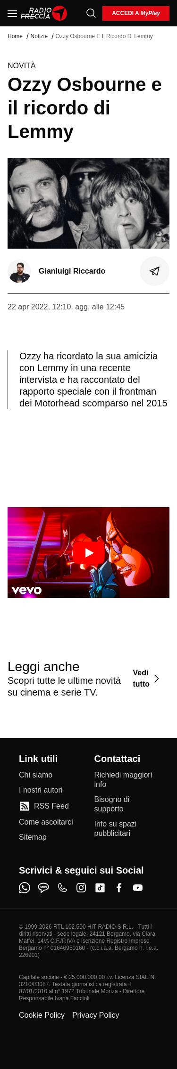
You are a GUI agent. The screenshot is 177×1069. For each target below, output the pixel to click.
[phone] (62, 887)
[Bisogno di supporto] (126, 804)
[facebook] (119, 887)
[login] (135, 13)
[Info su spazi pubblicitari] (126, 828)
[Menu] (12, 13)
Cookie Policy (42, 1015)
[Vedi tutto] (147, 678)
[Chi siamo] (35, 775)
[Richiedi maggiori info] (126, 779)
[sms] (43, 887)
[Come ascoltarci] (46, 822)
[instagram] (81, 887)
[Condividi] (154, 271)
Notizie (39, 36)
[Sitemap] (33, 837)
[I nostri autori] (40, 790)
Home (15, 36)
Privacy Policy (95, 1015)
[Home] (44, 13)
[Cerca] (91, 13)
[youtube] (137, 887)
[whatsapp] (24, 887)
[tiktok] (100, 887)
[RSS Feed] (44, 806)
